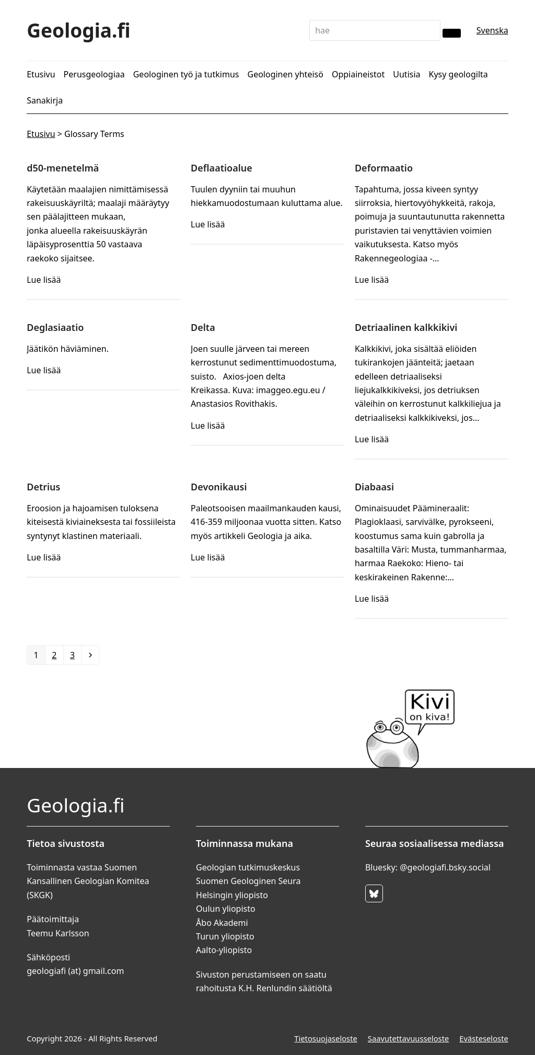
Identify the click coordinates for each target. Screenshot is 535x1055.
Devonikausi (219, 486)
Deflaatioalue (221, 168)
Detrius (43, 486)
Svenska (492, 30)
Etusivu (41, 134)
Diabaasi (374, 486)
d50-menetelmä (63, 168)
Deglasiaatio (55, 327)
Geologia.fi (79, 30)
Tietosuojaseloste (325, 1038)
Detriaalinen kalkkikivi (406, 327)
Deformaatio (384, 168)
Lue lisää (44, 279)
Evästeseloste (483, 1038)
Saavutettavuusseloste (408, 1038)
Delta (203, 327)
